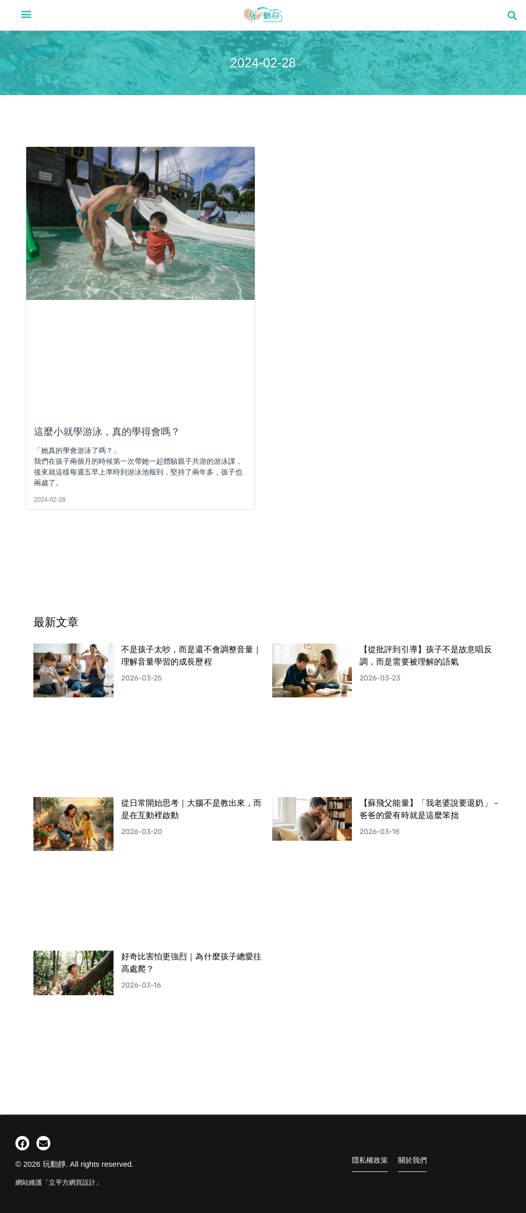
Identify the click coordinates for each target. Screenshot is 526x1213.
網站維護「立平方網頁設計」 (58, 1182)
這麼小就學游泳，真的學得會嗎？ (107, 431)
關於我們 (412, 1160)
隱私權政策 (370, 1160)
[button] (26, 13)
